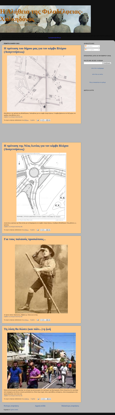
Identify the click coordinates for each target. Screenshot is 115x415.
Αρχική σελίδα (40, 406)
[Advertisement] (41, 133)
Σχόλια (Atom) (14, 409)
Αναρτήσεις (88, 46)
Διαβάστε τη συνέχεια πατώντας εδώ (13, 117)
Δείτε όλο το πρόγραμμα (97, 68)
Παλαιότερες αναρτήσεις (70, 406)
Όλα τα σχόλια (89, 49)
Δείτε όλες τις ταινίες (97, 74)
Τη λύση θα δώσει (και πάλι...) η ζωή (27, 329)
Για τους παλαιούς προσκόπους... (25, 239)
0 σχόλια (32, 230)
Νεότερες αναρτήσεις (11, 406)
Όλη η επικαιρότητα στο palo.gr (98, 82)
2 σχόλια (32, 120)
